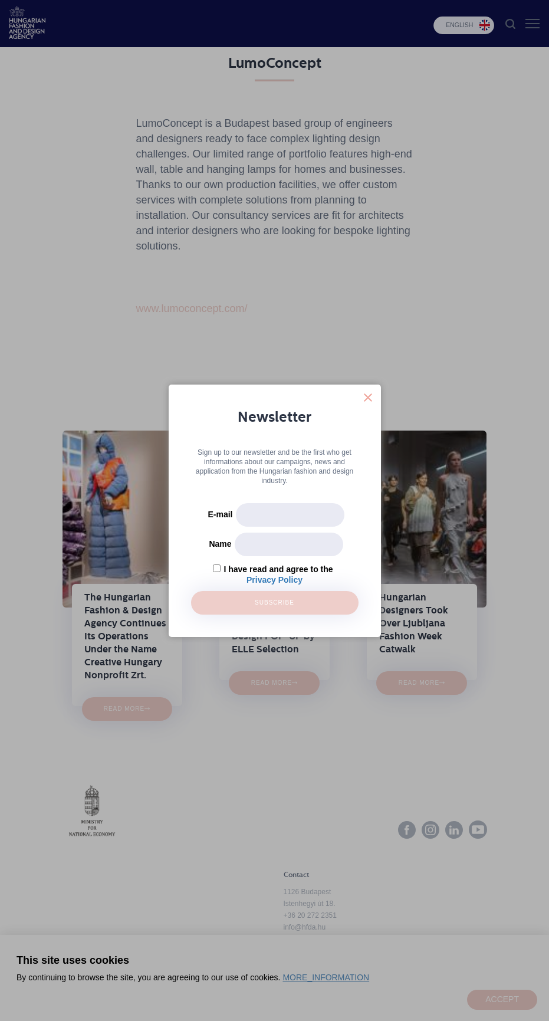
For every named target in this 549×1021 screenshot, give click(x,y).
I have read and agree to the (278, 569)
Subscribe (274, 602)
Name (220, 544)
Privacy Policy (274, 580)
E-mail (220, 514)
